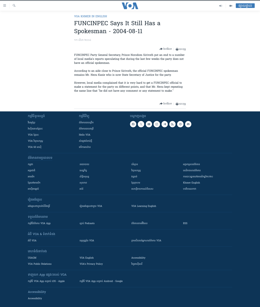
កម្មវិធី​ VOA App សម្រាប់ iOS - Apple (46, 281)
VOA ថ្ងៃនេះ (33, 135)
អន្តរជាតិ (31, 170)
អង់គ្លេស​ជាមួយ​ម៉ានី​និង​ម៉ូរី (39, 206)
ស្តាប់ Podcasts (87, 223)
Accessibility (138, 258)
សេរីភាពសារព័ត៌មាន (192, 170)
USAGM (32, 258)
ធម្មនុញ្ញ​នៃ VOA (87, 241)
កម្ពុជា (30, 164)
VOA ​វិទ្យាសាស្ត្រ (35, 141)
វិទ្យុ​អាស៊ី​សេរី (136, 264)
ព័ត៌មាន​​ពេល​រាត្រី (86, 129)
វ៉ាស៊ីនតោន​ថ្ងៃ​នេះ (35, 129)
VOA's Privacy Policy (91, 264)
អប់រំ (81, 189)
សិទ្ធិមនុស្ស (84, 177)
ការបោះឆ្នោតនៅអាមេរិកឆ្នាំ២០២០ (198, 177)
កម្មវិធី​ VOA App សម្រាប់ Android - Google (101, 281)
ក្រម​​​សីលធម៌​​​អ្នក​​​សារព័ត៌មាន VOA (146, 241)
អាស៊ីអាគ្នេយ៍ (33, 189)
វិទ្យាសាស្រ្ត (136, 170)
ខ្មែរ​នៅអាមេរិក (34, 183)
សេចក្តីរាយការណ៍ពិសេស (142, 189)
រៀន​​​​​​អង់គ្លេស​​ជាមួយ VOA (91, 206)
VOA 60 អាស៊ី (34, 147)
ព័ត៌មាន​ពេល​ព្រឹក (86, 122)
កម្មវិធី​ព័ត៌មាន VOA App (39, 223)
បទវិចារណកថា (189, 189)
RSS (185, 223)
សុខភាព (83, 183)
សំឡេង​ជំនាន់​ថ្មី (85, 141)
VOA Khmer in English (90, 17)
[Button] (166, 49)
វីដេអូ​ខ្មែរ (31, 122)
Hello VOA (84, 135)
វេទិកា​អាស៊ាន (85, 147)
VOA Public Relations (40, 264)
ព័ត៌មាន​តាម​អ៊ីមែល (139, 223)
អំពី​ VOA (32, 241)
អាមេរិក (31, 177)
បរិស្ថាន (134, 164)
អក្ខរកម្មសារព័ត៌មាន (191, 164)
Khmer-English (191, 183)
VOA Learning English (143, 206)
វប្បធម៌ (134, 177)
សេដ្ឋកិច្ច (83, 170)
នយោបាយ (84, 164)
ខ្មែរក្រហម (135, 183)
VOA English (87, 258)
